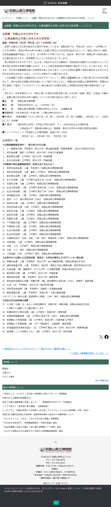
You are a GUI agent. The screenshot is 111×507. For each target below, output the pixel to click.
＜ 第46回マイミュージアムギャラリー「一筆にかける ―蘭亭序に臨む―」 (36, 348)
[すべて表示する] (102, 380)
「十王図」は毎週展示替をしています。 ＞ (89, 353)
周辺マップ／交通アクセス (56, 483)
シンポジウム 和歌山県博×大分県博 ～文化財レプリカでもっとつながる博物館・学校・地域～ (46, 410)
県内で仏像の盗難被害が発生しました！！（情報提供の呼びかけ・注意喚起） (37, 401)
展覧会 (5, 368)
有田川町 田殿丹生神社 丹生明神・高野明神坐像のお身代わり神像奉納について (38, 414)
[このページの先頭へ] (55, 442)
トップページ (7, 18)
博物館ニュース (22, 18)
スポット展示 (8, 376)
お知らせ (6, 372)
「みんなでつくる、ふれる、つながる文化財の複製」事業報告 (30, 418)
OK (56, 503)
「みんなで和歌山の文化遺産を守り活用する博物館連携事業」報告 (32, 430)
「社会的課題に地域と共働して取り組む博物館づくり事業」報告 (31, 426)
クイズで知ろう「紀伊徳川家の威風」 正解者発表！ (26, 406)
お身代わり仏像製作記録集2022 (16, 397)
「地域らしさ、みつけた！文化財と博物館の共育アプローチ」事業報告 (34, 393)
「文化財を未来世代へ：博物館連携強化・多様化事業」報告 (29, 422)
